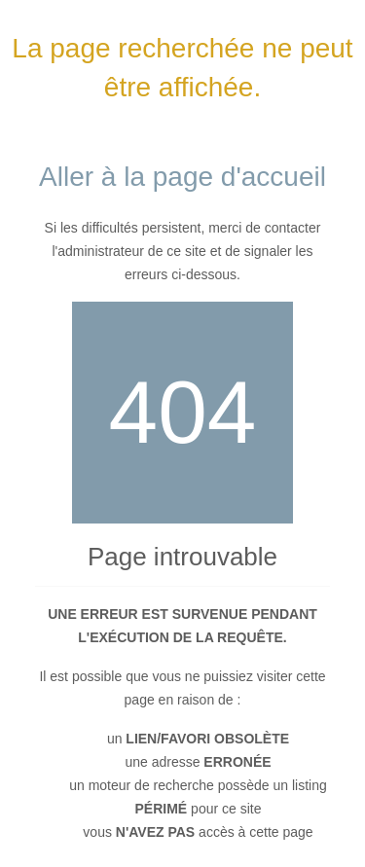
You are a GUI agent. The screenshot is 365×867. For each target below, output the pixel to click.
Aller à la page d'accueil (182, 177)
